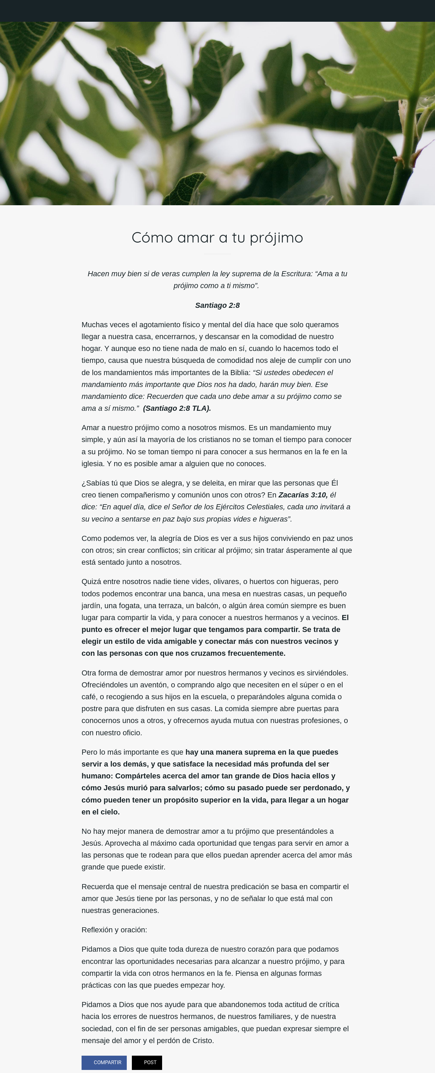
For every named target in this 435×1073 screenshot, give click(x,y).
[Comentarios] (345, 1063)
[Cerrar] (11, 11)
